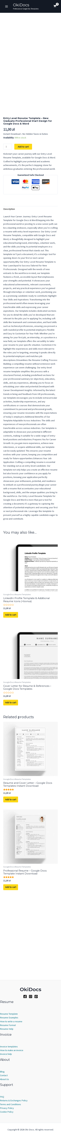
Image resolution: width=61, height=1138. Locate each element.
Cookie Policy (6, 1111)
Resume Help (6, 1029)
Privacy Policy (7, 1108)
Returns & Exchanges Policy (13, 1100)
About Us (4, 1079)
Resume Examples (9, 1017)
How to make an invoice (11, 1050)
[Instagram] (30, 996)
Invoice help (6, 1054)
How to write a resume (11, 1021)
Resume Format (8, 1025)
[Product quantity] (7, 227)
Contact (4, 1075)
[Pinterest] (36, 996)
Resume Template (9, 1013)
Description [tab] (9, 289)
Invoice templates (9, 1046)
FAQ (2, 1096)
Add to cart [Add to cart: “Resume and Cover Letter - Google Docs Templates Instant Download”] (10, 879)
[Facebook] (25, 996)
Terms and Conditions (10, 1104)
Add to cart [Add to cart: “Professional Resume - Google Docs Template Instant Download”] (10, 967)
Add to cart (23, 227)
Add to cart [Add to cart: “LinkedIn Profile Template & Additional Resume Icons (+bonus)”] (10, 695)
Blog (2, 1071)
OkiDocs (21, 5)
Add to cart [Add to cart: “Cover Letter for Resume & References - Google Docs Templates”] (10, 782)
